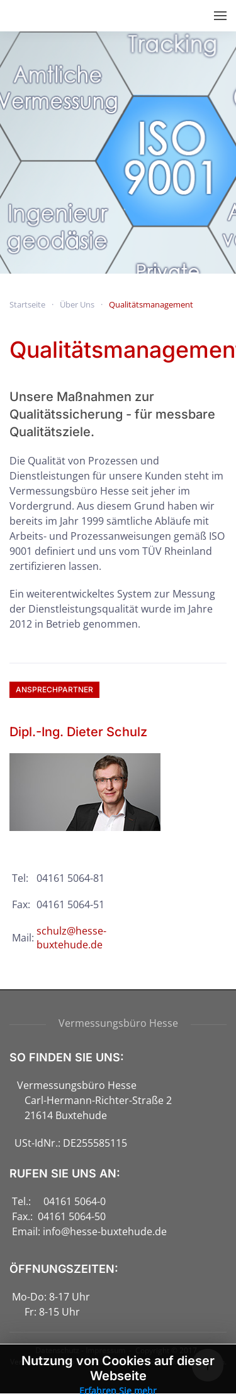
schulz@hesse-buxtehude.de (71, 938)
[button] (220, 15)
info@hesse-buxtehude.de (105, 1231)
